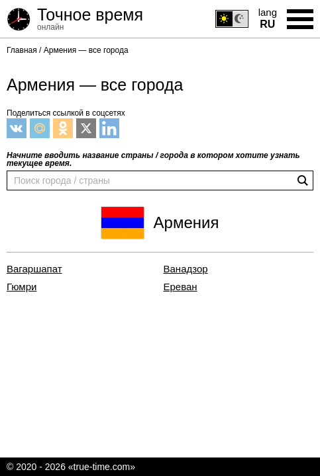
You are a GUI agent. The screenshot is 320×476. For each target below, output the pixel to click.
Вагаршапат (34, 269)
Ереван (180, 287)
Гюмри (21, 287)
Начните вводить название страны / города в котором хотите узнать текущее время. (153, 159)
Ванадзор (186, 269)
